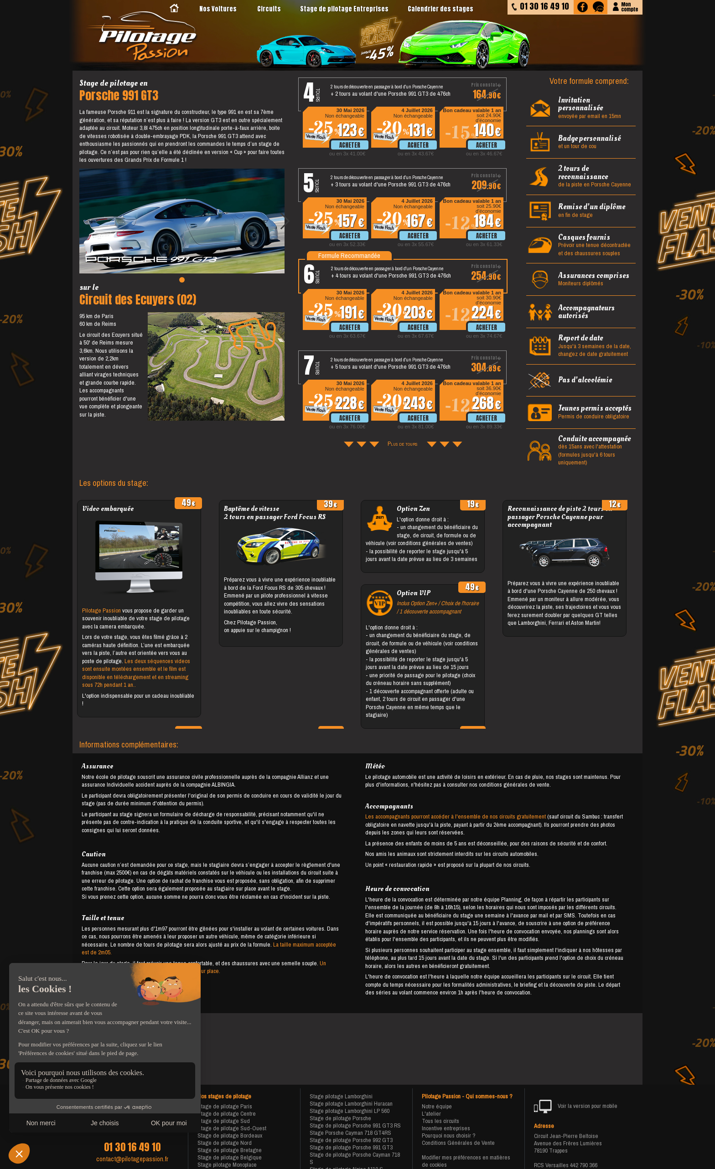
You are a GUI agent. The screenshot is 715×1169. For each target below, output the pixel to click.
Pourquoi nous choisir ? (449, 1135)
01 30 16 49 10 (132, 1147)
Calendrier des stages (440, 9)
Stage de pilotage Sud (223, 1121)
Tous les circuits (440, 1121)
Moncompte (629, 6)
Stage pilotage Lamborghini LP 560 (349, 1111)
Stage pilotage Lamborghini (341, 1096)
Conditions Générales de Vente (458, 1143)
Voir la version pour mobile (575, 1106)
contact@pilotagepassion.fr (132, 1159)
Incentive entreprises (446, 1128)
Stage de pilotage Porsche (340, 1118)
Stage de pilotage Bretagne (229, 1150)
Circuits (269, 9)
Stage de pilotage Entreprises (344, 9)
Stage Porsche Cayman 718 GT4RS (350, 1133)
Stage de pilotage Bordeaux (229, 1135)
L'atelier (431, 1113)
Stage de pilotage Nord (224, 1143)
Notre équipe (437, 1106)
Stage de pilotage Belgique (229, 1157)
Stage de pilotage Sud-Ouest (231, 1128)
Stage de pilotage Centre (226, 1113)
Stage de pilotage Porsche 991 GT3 (351, 1147)
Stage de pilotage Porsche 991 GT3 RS (355, 1125)
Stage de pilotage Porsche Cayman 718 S (355, 1158)
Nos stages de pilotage (224, 1096)
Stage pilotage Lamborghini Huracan (351, 1103)
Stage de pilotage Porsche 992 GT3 (351, 1140)
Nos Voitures (218, 9)
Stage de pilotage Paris (224, 1106)
